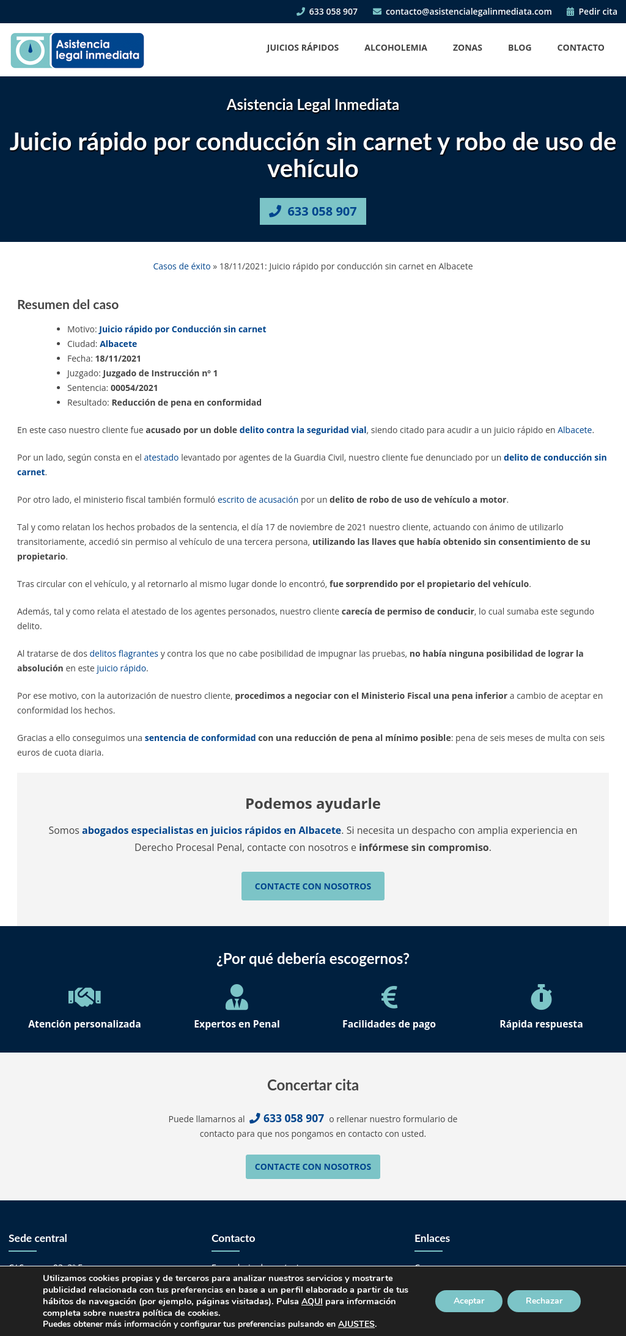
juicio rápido (122, 668)
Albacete (118, 343)
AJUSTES (356, 1324)
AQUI (312, 1301)
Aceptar (469, 1301)
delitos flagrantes (124, 653)
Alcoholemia (395, 47)
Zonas (467, 47)
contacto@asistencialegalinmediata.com (462, 11)
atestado (161, 457)
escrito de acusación (258, 499)
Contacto (581, 47)
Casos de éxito (181, 266)
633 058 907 (327, 11)
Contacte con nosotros (313, 886)
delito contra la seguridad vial (303, 430)
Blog (520, 47)
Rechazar (544, 1301)
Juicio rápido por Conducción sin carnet (182, 329)
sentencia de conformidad (200, 737)
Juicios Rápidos (303, 47)
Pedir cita (592, 11)
